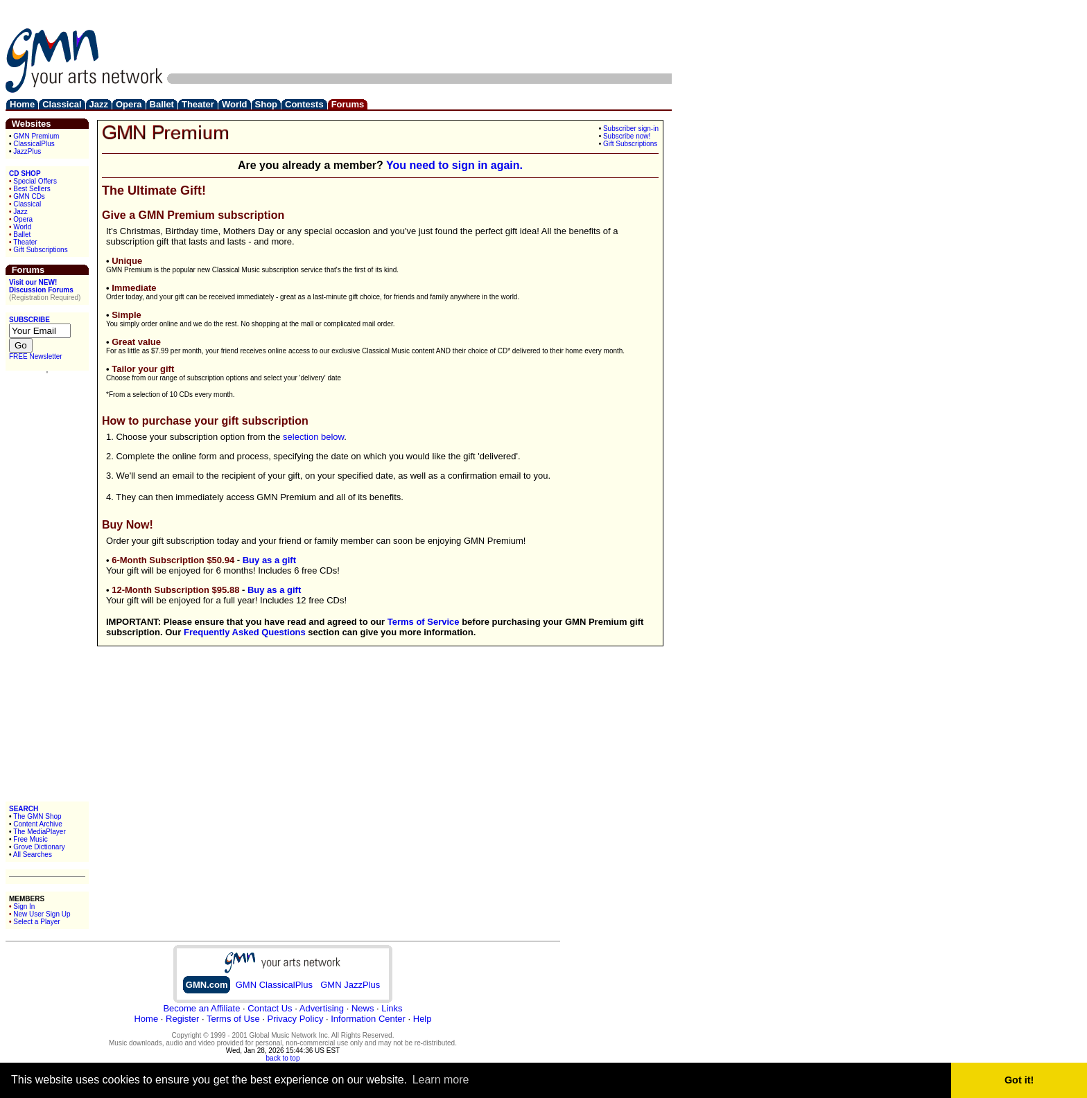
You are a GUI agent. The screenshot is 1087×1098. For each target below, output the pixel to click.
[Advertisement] (419, 37)
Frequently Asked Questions (245, 632)
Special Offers (35, 181)
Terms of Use (233, 1018)
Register (182, 1018)
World (22, 227)
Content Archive (37, 824)
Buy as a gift (269, 560)
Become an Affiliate (201, 1008)
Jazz (20, 211)
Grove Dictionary (38, 847)
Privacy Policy (295, 1018)
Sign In (24, 906)
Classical (27, 204)
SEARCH (23, 809)
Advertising (321, 1008)
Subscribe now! (626, 136)
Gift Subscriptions (40, 250)
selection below (313, 437)
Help (422, 1018)
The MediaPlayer (39, 831)
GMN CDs (29, 196)
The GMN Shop (37, 816)
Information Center (368, 1018)
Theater (25, 242)
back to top (283, 1058)
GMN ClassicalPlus (274, 985)
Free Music (30, 839)
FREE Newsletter (35, 356)
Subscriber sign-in (631, 128)
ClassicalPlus (33, 144)
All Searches (32, 854)
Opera (23, 219)
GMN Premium (36, 136)
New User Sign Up (41, 914)
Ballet (22, 234)
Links (391, 1008)
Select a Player (36, 922)
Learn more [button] (440, 1080)
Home (146, 1018)
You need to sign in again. (454, 165)
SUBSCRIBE (29, 320)
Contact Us (269, 1008)
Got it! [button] (1019, 1080)
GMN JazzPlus (350, 985)
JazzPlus (27, 151)
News (362, 1008)
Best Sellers (31, 189)
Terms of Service (424, 622)
